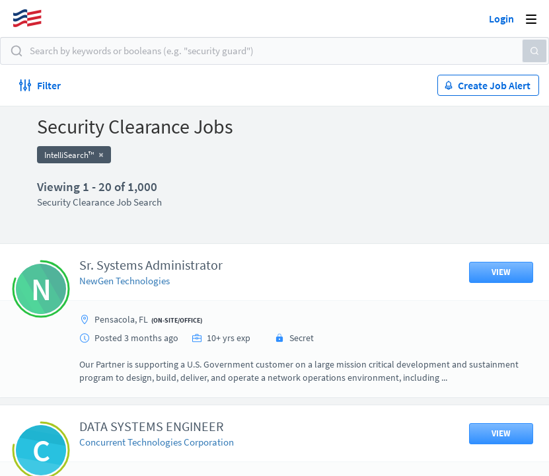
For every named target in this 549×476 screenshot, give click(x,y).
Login (501, 18)
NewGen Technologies (124, 280)
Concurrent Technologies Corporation (156, 442)
